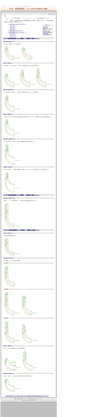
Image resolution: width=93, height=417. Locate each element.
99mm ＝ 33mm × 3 (7, 114)
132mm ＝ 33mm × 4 (8, 166)
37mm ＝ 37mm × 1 (7, 233)
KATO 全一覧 (51, 13)
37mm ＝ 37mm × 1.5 (13, 33)
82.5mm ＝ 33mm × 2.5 (8, 89)
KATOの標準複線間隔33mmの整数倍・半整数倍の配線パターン (17, 24)
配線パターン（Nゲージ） (8, 6)
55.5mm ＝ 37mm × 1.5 (13, 34)
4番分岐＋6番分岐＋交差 (47, 34)
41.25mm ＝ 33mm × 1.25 (13, 31)
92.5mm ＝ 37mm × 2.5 (13, 36)
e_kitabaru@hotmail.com (31, 398)
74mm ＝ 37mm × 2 (12, 35)
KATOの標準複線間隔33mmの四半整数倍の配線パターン (16, 30)
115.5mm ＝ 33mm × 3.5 (8, 138)
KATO (14, 6)
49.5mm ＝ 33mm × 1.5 (8, 41)
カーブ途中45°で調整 (46, 31)
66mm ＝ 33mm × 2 (7, 63)
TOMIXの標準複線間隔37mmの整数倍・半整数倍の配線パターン (17, 32)
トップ (2, 6)
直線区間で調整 (45, 28)
